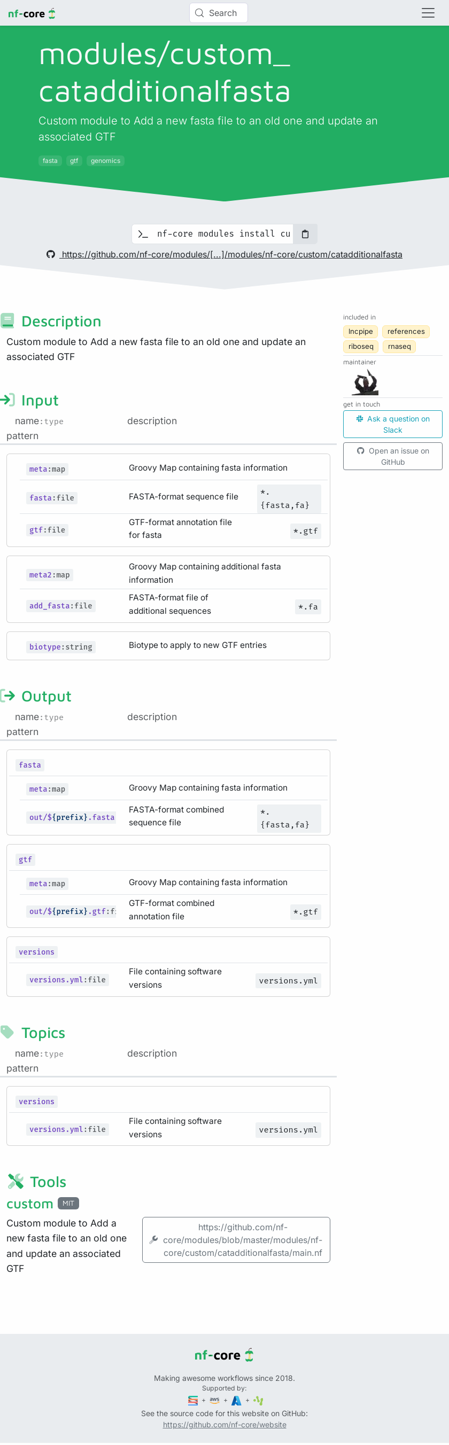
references (406, 331)
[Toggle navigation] (428, 13)
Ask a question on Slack (393, 424)
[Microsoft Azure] (237, 1400)
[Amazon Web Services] (215, 1400)
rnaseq (399, 346)
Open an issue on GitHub (393, 456)
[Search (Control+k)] (218, 13)
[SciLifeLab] (258, 1400)
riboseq (361, 346)
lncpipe (361, 331)
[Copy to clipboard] (305, 234)
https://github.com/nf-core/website (225, 1424)
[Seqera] (194, 1400)
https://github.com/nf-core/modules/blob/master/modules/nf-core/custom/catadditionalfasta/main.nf (235, 1240)
